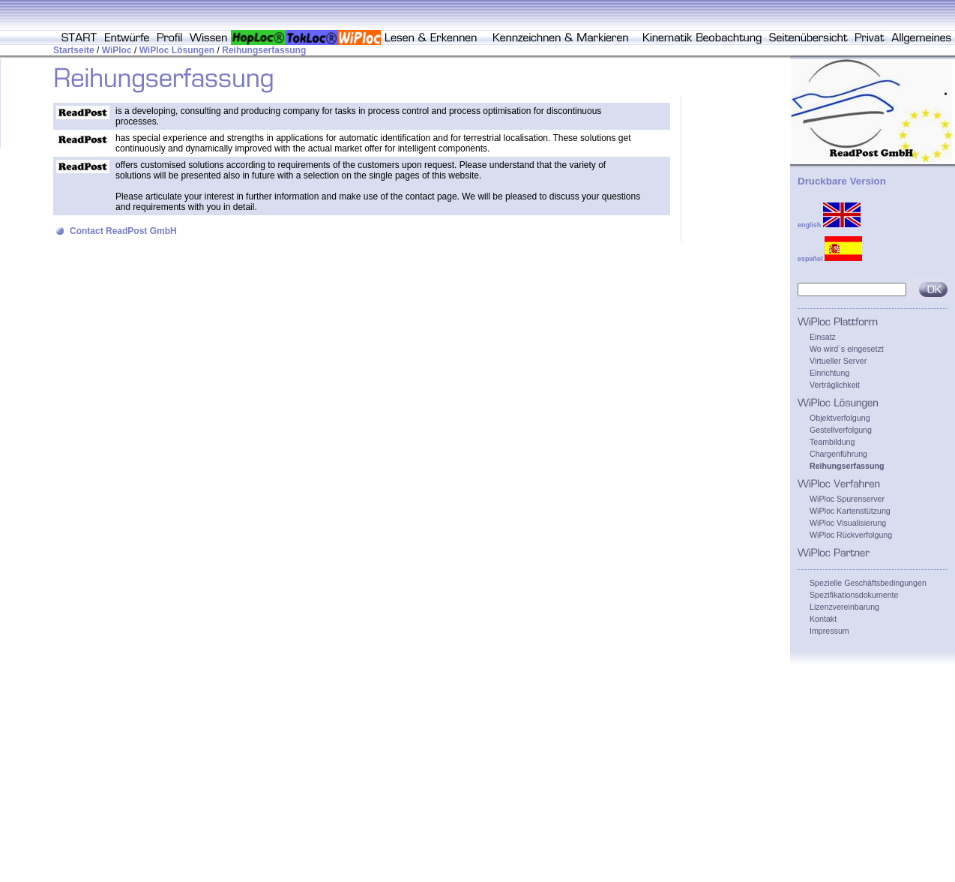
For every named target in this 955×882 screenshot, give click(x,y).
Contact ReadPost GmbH (123, 231)
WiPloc (117, 50)
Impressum (829, 630)
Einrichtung (829, 372)
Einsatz (823, 336)
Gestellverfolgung (841, 429)
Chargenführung (838, 453)
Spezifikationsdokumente (854, 594)
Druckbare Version (842, 181)
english (829, 225)
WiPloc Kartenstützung (850, 510)
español (830, 258)
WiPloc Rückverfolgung (851, 534)
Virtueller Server (838, 360)
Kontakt (823, 618)
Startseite (73, 50)
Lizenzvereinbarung (844, 606)
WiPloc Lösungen (177, 50)
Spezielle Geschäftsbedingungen (868, 582)
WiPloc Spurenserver (847, 498)
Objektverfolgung (840, 417)
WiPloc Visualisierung (848, 522)
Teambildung (832, 441)
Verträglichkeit (835, 384)
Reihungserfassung (264, 50)
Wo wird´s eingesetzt (847, 348)
